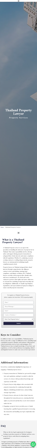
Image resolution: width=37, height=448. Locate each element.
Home (2, 227)
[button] (18, 233)
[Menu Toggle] (18, 1)
